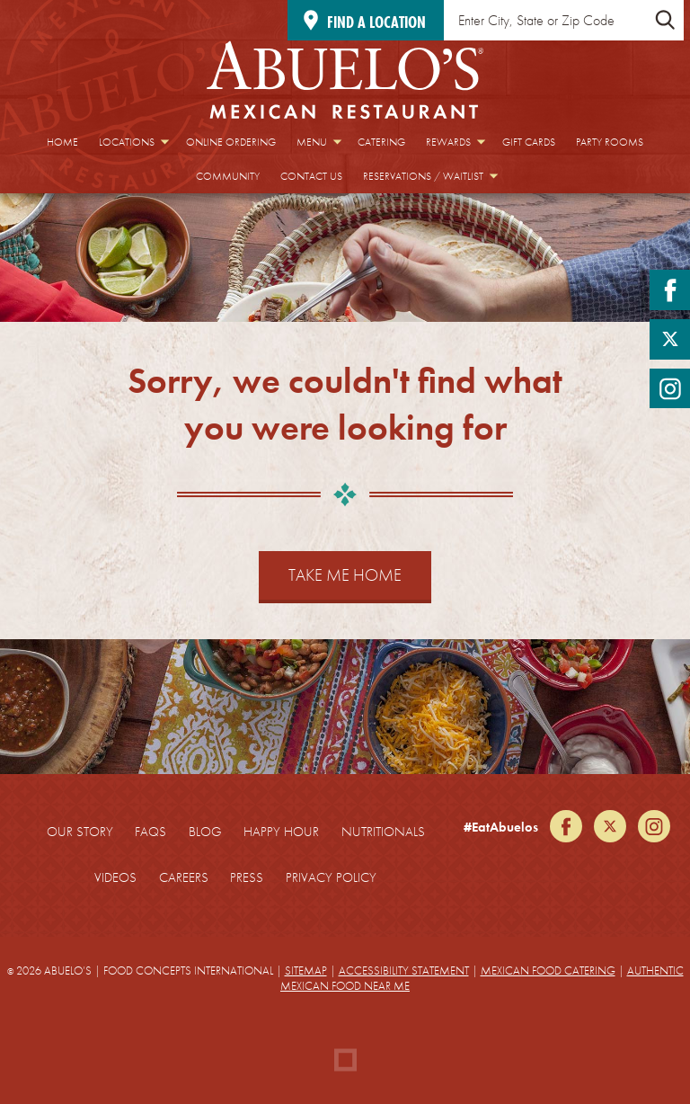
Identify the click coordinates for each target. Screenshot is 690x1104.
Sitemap (306, 970)
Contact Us (311, 176)
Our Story (80, 832)
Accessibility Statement (404, 970)
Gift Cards (528, 142)
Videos (115, 877)
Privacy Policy (331, 877)
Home (62, 142)
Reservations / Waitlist (423, 176)
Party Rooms (609, 142)
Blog (205, 832)
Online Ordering (231, 142)
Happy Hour (281, 832)
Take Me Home (345, 575)
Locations (127, 142)
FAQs (150, 832)
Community (228, 176)
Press (246, 877)
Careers (183, 877)
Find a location (376, 22)
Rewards (448, 142)
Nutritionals (383, 832)
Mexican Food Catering (548, 970)
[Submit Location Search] (665, 20)
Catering (381, 142)
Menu (311, 142)
